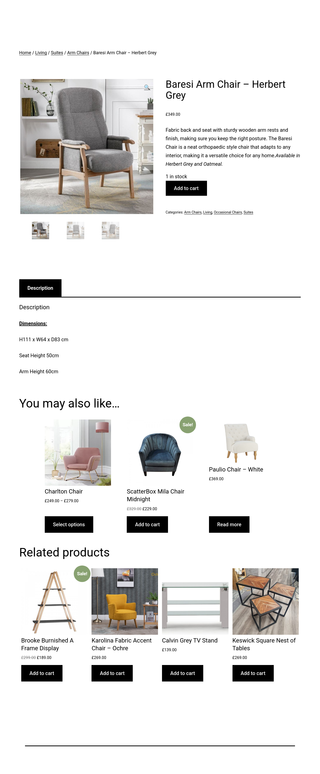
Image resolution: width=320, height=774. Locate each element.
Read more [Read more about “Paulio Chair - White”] (229, 525)
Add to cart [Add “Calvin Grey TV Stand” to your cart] (182, 673)
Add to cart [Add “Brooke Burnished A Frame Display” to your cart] (42, 673)
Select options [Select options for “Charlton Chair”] (69, 525)
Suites (57, 52)
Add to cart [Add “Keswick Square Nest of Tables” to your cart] (253, 673)
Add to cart (186, 188)
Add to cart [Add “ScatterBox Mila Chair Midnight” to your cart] (147, 525)
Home (25, 52)
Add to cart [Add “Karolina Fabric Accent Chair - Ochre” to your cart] (112, 673)
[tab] (40, 288)
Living (41, 52)
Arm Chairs (78, 52)
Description (40, 288)
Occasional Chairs (228, 212)
